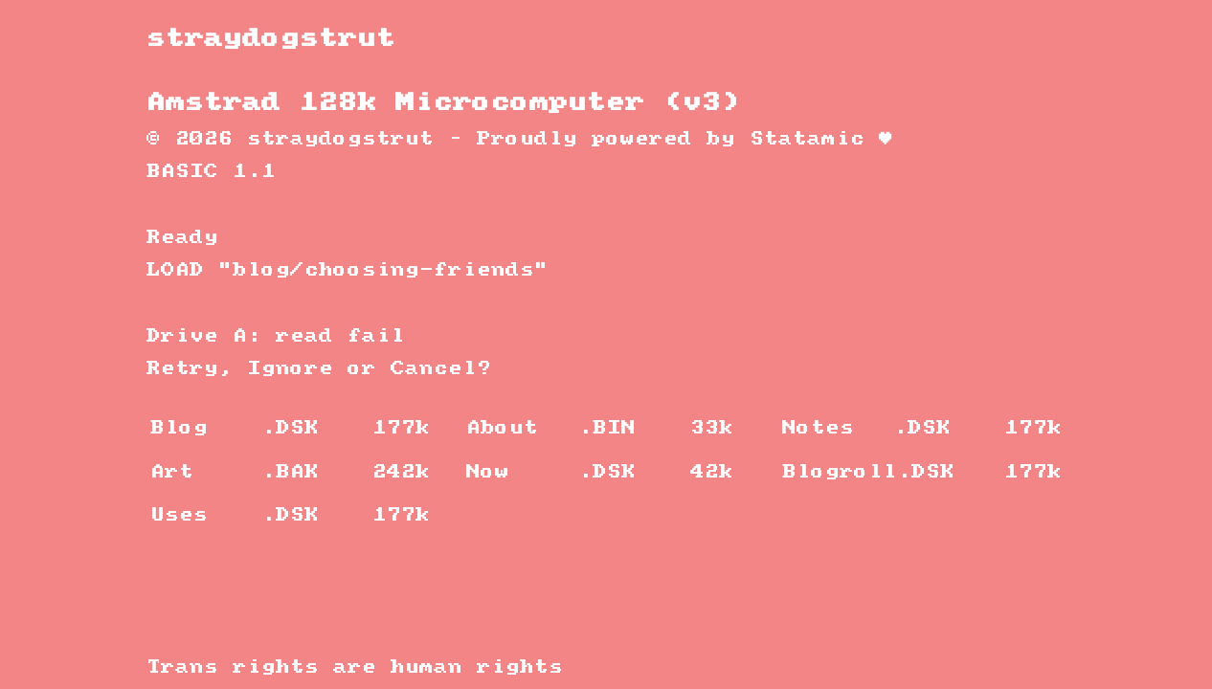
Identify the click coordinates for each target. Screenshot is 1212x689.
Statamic (807, 139)
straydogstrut (270, 39)
